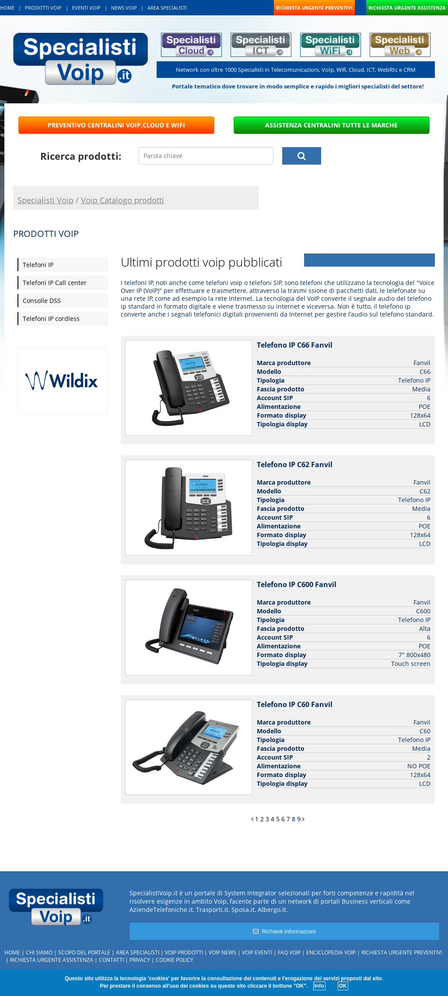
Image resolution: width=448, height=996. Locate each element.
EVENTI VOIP (86, 7)
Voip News (222, 952)
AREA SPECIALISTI (167, 7)
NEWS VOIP (124, 7)
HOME (7, 7)
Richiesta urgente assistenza (51, 960)
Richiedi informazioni (284, 931)
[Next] (303, 819)
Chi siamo (39, 952)
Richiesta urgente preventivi (401, 952)
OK (343, 986)
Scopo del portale (84, 952)
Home (12, 952)
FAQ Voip (289, 952)
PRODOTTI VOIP (43, 7)
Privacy (140, 960)
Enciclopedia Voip (331, 952)
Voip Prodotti (184, 952)
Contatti (111, 960)
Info (319, 986)
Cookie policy (174, 960)
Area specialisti (137, 952)
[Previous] (252, 819)
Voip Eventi (257, 952)
